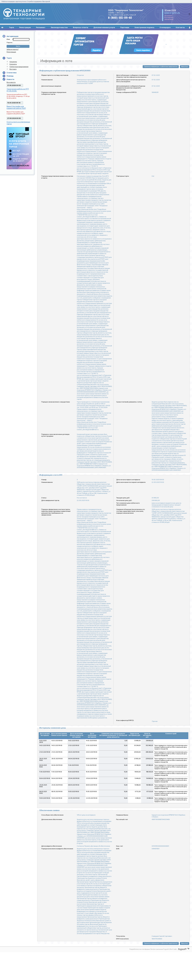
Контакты (180, 27)
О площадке (165, 27)
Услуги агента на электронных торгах (18, 123)
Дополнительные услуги (104, 27)
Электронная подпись (144, 27)
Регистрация (25, 27)
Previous (61, 44)
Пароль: (10, 42)
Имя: (8, 39)
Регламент (40, 27)
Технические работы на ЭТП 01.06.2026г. (18, 90)
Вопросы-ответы (80, 27)
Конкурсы (13, 64)
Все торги (13, 69)
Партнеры (124, 27)
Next (166, 44)
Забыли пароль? (12, 49)
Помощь (10, 76)
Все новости (11, 82)
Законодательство (59, 27)
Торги (11, 27)
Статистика (11, 73)
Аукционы (13, 62)
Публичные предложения (19, 67)
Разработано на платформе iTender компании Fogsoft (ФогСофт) (153, 949)
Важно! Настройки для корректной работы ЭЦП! (16, 107)
